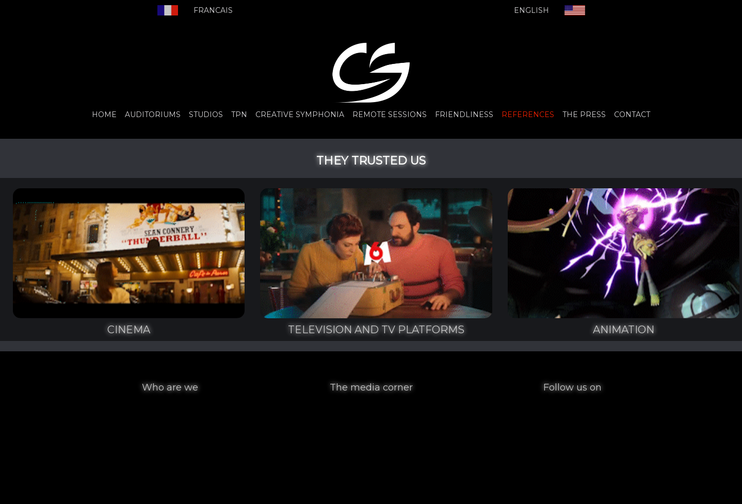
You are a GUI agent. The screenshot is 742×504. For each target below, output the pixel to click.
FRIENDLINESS (464, 114)
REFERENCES (528, 114)
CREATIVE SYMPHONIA (299, 114)
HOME (104, 114)
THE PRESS (584, 114)
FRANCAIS (213, 10)
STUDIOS (206, 114)
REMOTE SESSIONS (389, 114)
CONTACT (632, 114)
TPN (239, 114)
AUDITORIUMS (153, 114)
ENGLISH (531, 10)
